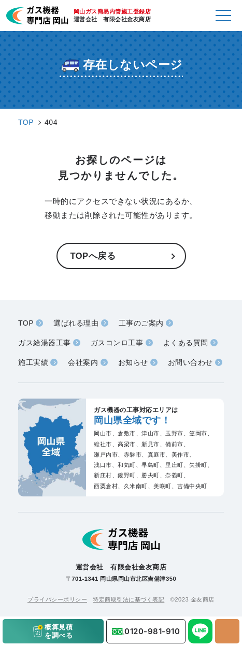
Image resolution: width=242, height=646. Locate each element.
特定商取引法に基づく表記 (128, 599)
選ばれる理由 (75, 323)
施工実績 (33, 362)
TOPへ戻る (93, 255)
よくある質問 (185, 343)
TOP (26, 323)
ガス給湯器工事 (44, 343)
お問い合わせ (190, 362)
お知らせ (133, 362)
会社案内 (83, 362)
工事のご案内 (141, 323)
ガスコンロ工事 (117, 343)
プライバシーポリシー (57, 599)
